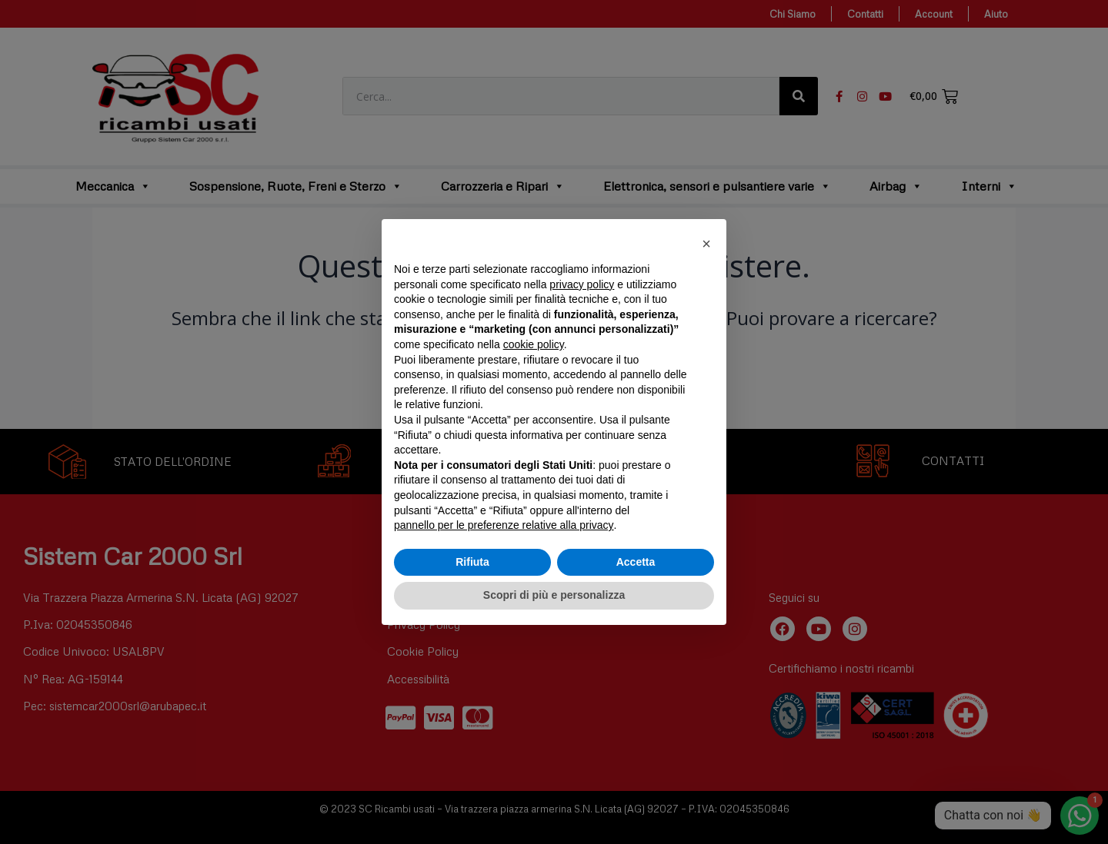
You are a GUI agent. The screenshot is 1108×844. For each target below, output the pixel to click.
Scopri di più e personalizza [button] (554, 595)
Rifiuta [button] (472, 562)
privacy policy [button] (581, 284)
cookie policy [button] (533, 344)
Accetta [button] (636, 562)
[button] (706, 243)
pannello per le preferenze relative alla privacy (504, 525)
